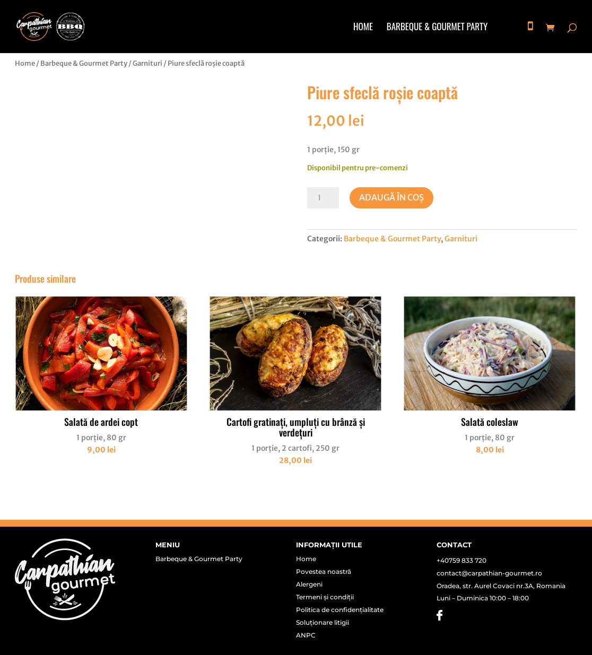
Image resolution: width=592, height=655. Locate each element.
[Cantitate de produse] (323, 197)
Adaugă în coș (391, 197)
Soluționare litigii (322, 622)
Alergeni (309, 584)
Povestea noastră (323, 571)
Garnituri (147, 63)
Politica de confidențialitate (340, 610)
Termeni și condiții (325, 597)
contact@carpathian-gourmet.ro (489, 573)
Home (363, 28)
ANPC (306, 635)
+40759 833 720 (461, 560)
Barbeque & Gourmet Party (437, 28)
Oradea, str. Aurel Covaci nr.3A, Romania (501, 586)
